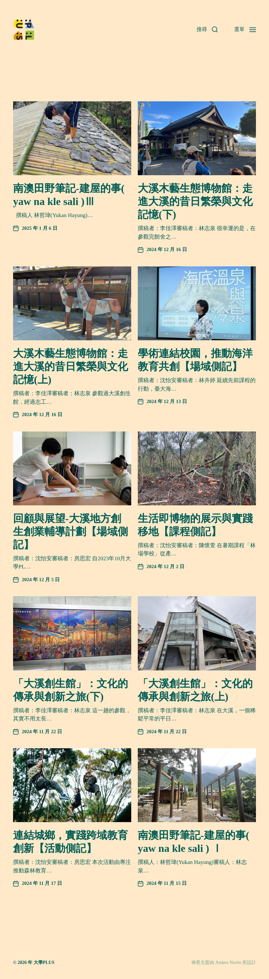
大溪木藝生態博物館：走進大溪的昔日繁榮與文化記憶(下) (195, 201)
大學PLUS (44, 962)
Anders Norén (228, 962)
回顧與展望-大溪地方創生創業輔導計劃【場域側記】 (70, 531)
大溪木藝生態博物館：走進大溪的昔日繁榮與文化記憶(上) (70, 366)
